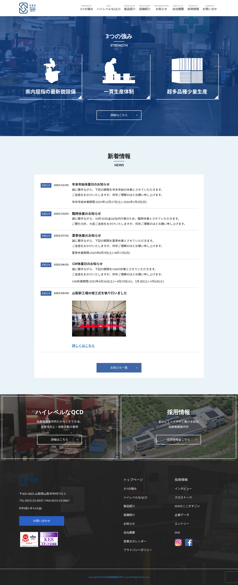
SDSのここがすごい (187, 506)
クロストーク (183, 497)
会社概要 (129, 532)
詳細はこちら (119, 115)
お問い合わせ (41, 520)
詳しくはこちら (83, 346)
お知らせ (46, 185)
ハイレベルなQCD (135, 497)
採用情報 (181, 480)
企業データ (182, 515)
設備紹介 (129, 515)
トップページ (133, 480)
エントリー (182, 523)
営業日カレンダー (135, 541)
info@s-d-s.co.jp (30, 508)
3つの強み (130, 488)
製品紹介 (129, 506)
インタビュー (183, 488)
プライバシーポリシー (137, 550)
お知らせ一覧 (119, 367)
